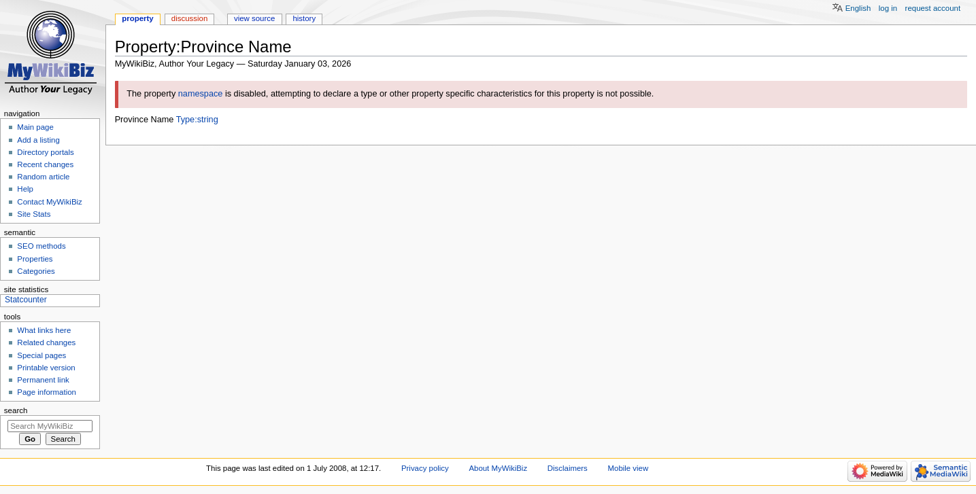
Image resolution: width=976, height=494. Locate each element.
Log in (888, 8)
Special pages (41, 355)
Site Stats (33, 214)
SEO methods (41, 246)
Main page (35, 127)
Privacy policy (425, 468)
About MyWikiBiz (498, 468)
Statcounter (26, 299)
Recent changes (45, 164)
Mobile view (628, 468)
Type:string (197, 119)
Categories (35, 271)
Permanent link (43, 380)
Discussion (189, 18)
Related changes (46, 342)
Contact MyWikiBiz (49, 202)
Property (137, 18)
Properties (34, 259)
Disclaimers (568, 468)
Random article (43, 177)
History (304, 18)
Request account (933, 8)
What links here (44, 330)
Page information (46, 392)
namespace (200, 94)
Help (25, 189)
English (858, 8)
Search (16, 410)
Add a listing (38, 140)
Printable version (46, 368)
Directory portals (45, 152)
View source (254, 18)
